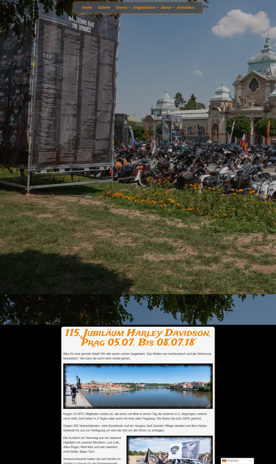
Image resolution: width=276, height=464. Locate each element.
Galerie (104, 7)
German (230, 461)
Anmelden (185, 7)
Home (87, 7)
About (166, 7)
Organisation (144, 7)
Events (122, 7)
